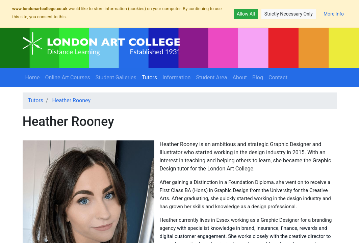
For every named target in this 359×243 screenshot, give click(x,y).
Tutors (151, 77)
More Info (334, 14)
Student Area (211, 77)
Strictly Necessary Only (288, 14)
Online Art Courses (67, 77)
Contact (277, 77)
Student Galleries (116, 77)
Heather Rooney (71, 100)
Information (176, 77)
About (239, 77)
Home (32, 77)
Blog (257, 77)
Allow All (246, 14)
